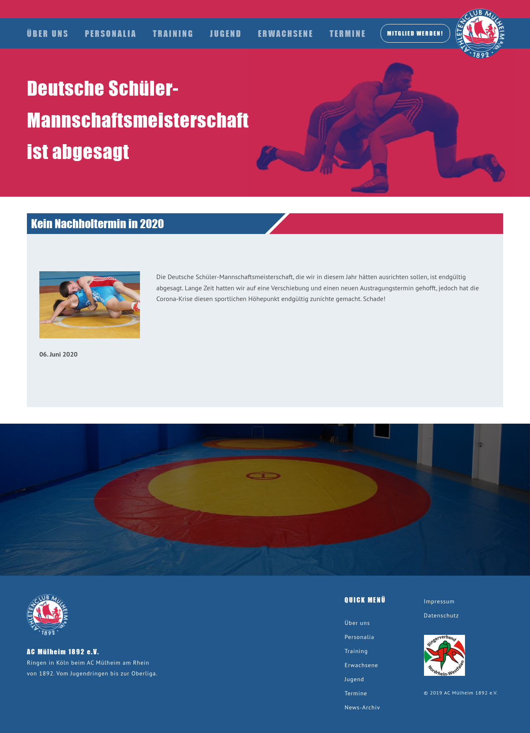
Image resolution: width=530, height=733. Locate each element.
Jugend (226, 33)
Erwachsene (285, 33)
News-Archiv (362, 707)
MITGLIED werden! (415, 33)
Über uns (48, 33)
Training (173, 33)
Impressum (439, 601)
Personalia (111, 33)
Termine (348, 33)
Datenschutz (441, 615)
